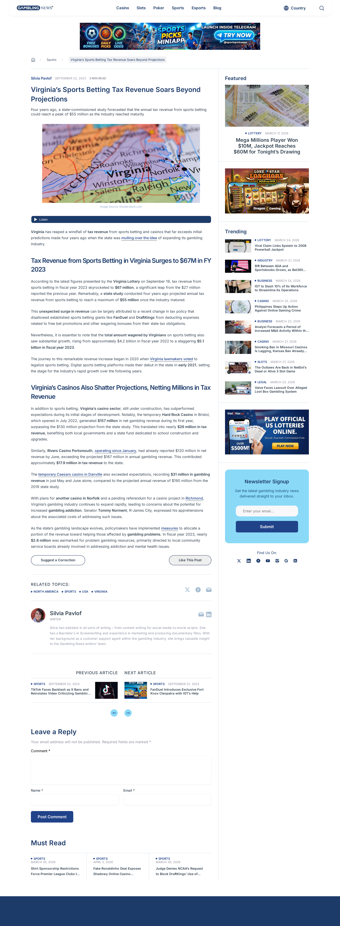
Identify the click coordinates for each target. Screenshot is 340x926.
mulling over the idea (139, 238)
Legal (262, 382)
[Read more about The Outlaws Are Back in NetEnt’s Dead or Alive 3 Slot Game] (238, 368)
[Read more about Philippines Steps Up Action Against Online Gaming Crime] (238, 307)
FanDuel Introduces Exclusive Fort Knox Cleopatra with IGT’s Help (177, 691)
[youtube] (268, 560)
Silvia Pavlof (41, 78)
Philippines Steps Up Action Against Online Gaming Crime (278, 308)
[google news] (286, 560)
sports (70, 591)
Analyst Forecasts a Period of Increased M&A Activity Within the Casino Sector (281, 329)
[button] (296, 915)
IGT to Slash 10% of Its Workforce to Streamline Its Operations (281, 288)
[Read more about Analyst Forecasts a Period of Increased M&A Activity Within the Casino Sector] (238, 327)
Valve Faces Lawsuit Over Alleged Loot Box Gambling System (281, 389)
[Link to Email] (208, 590)
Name (37, 790)
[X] (239, 560)
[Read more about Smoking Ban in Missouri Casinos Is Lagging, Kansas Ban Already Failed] (238, 347)
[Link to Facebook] (198, 590)
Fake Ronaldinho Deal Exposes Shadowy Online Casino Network (117, 871)
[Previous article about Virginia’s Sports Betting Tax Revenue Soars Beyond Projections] (106, 690)
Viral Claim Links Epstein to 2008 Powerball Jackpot (280, 247)
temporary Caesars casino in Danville (70, 474)
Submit (267, 526)
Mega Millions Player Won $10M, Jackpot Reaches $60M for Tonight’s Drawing (267, 146)
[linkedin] (249, 560)
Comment (40, 751)
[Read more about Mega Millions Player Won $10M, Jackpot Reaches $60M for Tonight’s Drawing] (267, 106)
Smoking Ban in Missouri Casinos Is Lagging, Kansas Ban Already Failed (281, 349)
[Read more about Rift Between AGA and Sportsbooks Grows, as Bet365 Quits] (238, 266)
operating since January (115, 450)
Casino (263, 301)
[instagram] (277, 560)
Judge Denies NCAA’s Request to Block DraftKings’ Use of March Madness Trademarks (179, 871)
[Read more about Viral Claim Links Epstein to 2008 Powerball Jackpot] (238, 246)
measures (169, 528)
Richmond (194, 498)
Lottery (255, 133)
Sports (39, 684)
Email (129, 790)
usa (85, 591)
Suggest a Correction (58, 560)
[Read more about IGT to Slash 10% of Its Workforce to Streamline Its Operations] (238, 286)
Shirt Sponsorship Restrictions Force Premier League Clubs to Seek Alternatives (55, 871)
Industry (265, 260)
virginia (100, 591)
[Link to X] (187, 590)
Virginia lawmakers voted (171, 359)
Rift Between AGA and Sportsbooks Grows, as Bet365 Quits (279, 268)
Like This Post (190, 560)
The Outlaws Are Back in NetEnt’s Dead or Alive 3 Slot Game (281, 369)
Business (264, 280)
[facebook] (258, 560)
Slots (262, 362)
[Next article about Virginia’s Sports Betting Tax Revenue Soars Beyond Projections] (135, 690)
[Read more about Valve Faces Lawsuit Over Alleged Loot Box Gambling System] (238, 388)
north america (46, 591)
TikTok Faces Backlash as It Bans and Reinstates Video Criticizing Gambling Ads (60, 691)
